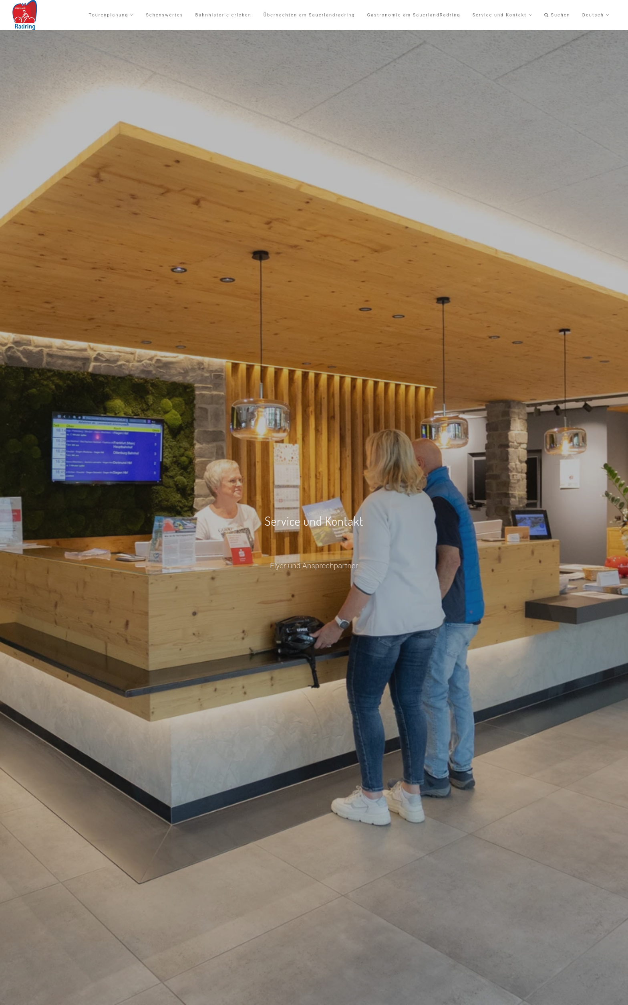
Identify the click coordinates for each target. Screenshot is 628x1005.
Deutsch (596, 15)
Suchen (557, 15)
